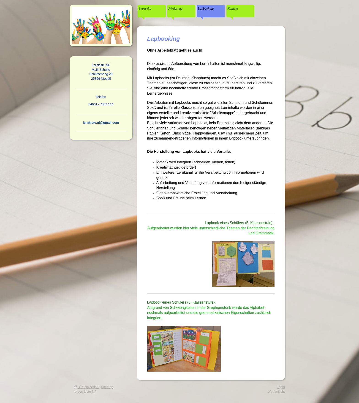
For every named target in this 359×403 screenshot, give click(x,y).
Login (281, 387)
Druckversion (86, 387)
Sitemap (107, 387)
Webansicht (276, 391)
